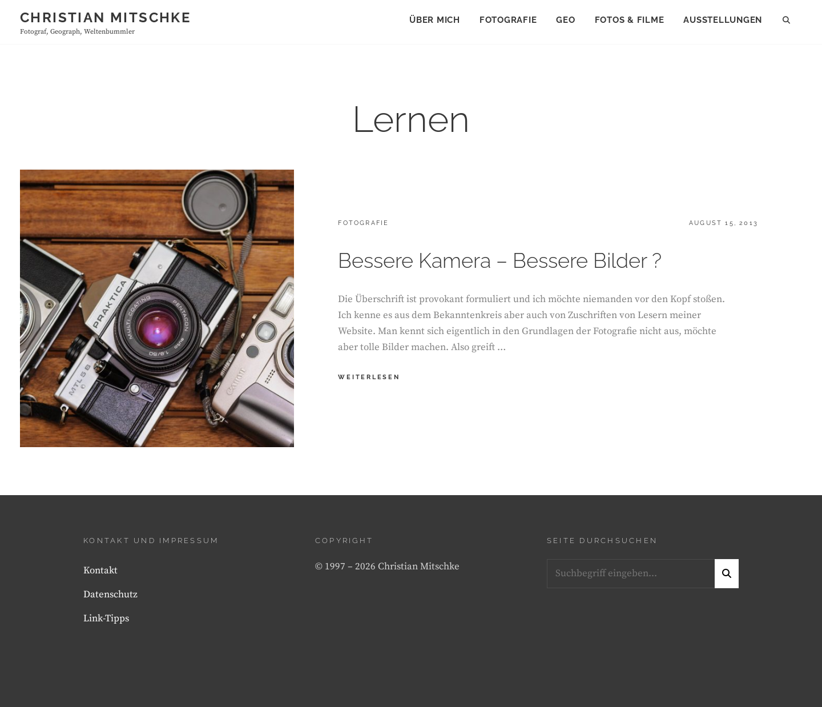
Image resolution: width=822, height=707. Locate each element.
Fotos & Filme (629, 20)
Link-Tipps (106, 618)
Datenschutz (110, 594)
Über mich (434, 20)
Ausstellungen (722, 20)
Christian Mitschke (105, 17)
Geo (565, 20)
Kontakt (100, 570)
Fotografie (508, 20)
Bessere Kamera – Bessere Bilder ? (500, 260)
